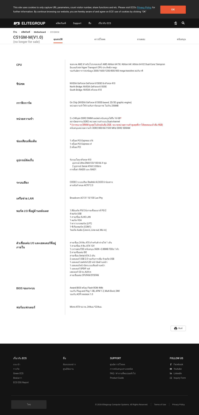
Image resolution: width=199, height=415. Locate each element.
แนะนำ (16, 364)
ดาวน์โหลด (99, 39)
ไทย (29, 404)
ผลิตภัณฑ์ (61, 23)
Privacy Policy (144, 7)
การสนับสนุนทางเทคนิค (121, 369)
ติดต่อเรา (17, 378)
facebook (176, 364)
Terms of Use (160, 404)
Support (77, 23)
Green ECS (18, 373)
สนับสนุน (181, 39)
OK (173, 9)
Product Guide (117, 378)
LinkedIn (176, 373)
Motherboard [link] (40, 32)
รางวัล (16, 369)
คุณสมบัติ (57, 39)
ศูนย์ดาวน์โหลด (117, 364)
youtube (176, 369)
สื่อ (89, 23)
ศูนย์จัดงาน (68, 369)
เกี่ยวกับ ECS (104, 23)
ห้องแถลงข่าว (69, 364)
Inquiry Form (178, 378)
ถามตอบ (141, 39)
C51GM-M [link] (54, 32)
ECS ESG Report (21, 382)
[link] (25, 32)
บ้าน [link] (15, 32)
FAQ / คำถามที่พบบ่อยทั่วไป (123, 373)
